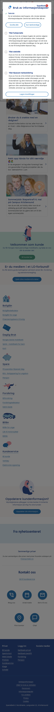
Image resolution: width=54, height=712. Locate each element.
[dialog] (27, 50)
